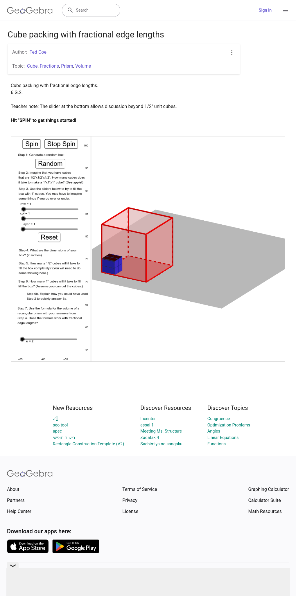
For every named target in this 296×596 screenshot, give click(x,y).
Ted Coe (38, 52)
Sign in (265, 10)
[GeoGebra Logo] (30, 10)
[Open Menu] (285, 10)
